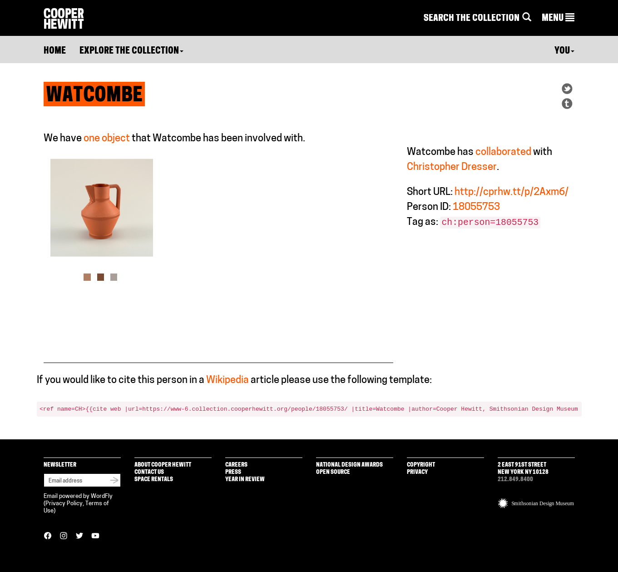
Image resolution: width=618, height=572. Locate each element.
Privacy (417, 472)
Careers (236, 465)
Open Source (333, 472)
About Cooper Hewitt (162, 465)
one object (107, 139)
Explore (131, 51)
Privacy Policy (64, 504)
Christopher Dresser (452, 167)
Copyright (421, 465)
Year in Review (245, 479)
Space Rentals (153, 479)
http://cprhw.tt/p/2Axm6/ (512, 192)
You (564, 51)
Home (55, 51)
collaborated (503, 152)
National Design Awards (349, 465)
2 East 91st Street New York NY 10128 (523, 468)
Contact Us (149, 472)
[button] (558, 18)
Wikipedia (227, 380)
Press (233, 472)
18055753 (476, 207)
